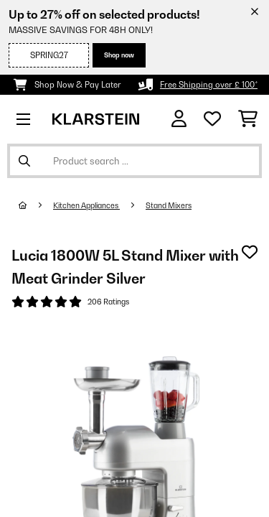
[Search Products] (134, 161)
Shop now (119, 55)
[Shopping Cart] (248, 119)
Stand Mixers (169, 205)
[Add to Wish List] (250, 252)
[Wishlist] (212, 119)
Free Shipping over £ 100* (209, 85)
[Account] (179, 118)
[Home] (36, 205)
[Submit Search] (24, 160)
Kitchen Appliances (86, 205)
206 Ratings (108, 301)
